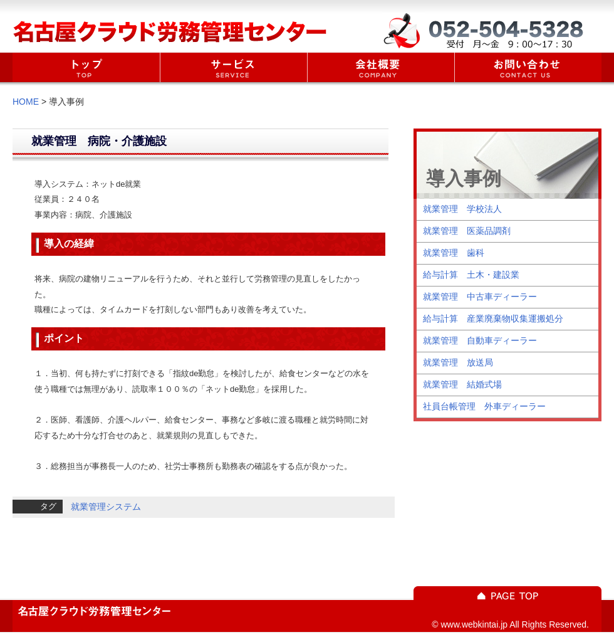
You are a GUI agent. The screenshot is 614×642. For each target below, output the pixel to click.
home (86, 67)
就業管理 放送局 (458, 362)
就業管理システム (106, 507)
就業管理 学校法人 (462, 209)
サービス (233, 67)
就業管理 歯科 (453, 253)
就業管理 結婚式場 (462, 384)
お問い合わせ (527, 67)
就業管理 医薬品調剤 (467, 231)
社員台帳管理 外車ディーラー (484, 406)
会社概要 (380, 67)
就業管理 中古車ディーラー (480, 297)
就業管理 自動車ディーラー (480, 340)
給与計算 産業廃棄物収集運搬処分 (493, 318)
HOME (26, 102)
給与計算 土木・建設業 (471, 275)
